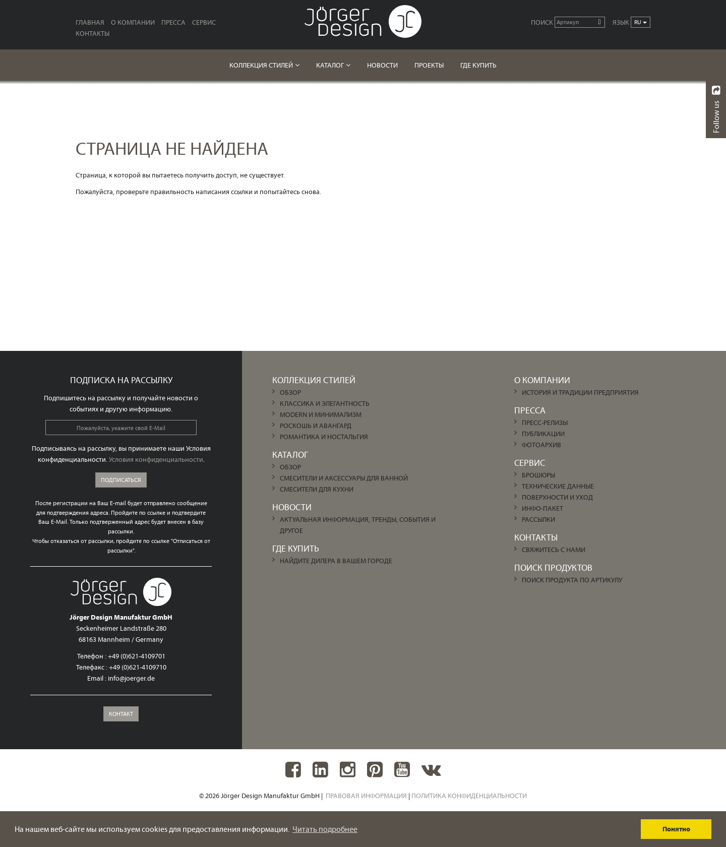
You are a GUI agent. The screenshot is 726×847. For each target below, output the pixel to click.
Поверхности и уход (557, 497)
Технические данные (558, 486)
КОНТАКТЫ (92, 33)
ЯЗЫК (621, 22)
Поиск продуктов (553, 567)
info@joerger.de (131, 678)
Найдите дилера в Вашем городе (336, 560)
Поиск (542, 22)
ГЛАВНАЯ (90, 22)
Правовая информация (366, 795)
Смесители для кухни (316, 489)
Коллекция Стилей (261, 65)
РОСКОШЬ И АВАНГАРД (315, 425)
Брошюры (538, 474)
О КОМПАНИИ (133, 22)
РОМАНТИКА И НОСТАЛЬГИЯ (324, 436)
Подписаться (121, 479)
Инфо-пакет (542, 508)
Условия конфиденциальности (156, 459)
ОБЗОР (290, 392)
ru (640, 22)
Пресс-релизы (545, 422)
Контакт (121, 713)
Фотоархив (541, 444)
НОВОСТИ (382, 65)
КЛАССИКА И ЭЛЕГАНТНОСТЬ (325, 403)
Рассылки (538, 519)
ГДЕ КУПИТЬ (478, 65)
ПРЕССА (173, 22)
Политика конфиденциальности (469, 795)
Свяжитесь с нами (553, 549)
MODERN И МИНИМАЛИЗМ (320, 414)
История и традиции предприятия (580, 392)
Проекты (429, 65)
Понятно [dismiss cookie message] (676, 828)
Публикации (543, 433)
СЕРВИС (204, 22)
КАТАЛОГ (330, 65)
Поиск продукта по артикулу (572, 579)
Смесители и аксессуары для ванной (344, 477)
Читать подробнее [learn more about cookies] (324, 829)
